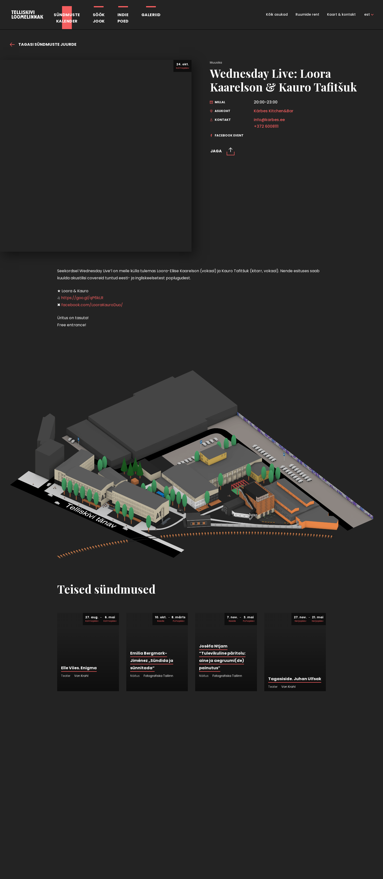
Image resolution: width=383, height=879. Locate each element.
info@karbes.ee (269, 120)
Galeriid (151, 15)
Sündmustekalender (67, 18)
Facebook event (227, 135)
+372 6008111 (266, 126)
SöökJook (99, 18)
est (367, 14)
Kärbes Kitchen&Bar (273, 111)
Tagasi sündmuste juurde (43, 44)
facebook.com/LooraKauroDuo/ (92, 305)
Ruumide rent (307, 14)
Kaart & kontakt (341, 14)
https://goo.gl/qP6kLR (82, 298)
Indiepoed (123, 18)
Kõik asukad (277, 14)
